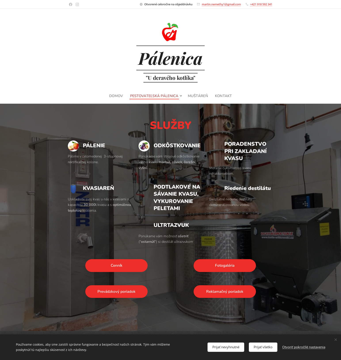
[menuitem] (116, 95)
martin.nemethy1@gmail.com (221, 4)
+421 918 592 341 (261, 4)
